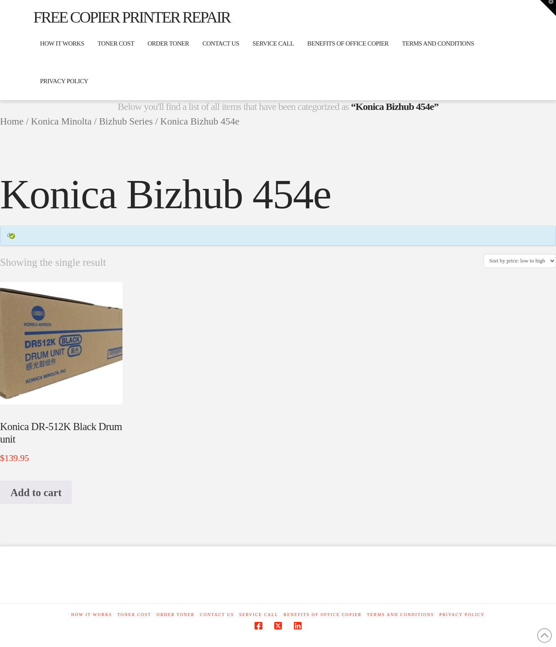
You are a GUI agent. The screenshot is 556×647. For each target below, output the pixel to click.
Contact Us (217, 614)
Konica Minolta (61, 121)
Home (11, 121)
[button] (548, 8)
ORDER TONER (175, 614)
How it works (91, 614)
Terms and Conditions (400, 614)
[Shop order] (520, 261)
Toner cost (134, 614)
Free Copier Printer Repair (131, 17)
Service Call (258, 614)
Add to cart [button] (35, 492)
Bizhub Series (126, 121)
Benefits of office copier (322, 614)
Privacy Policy (462, 614)
